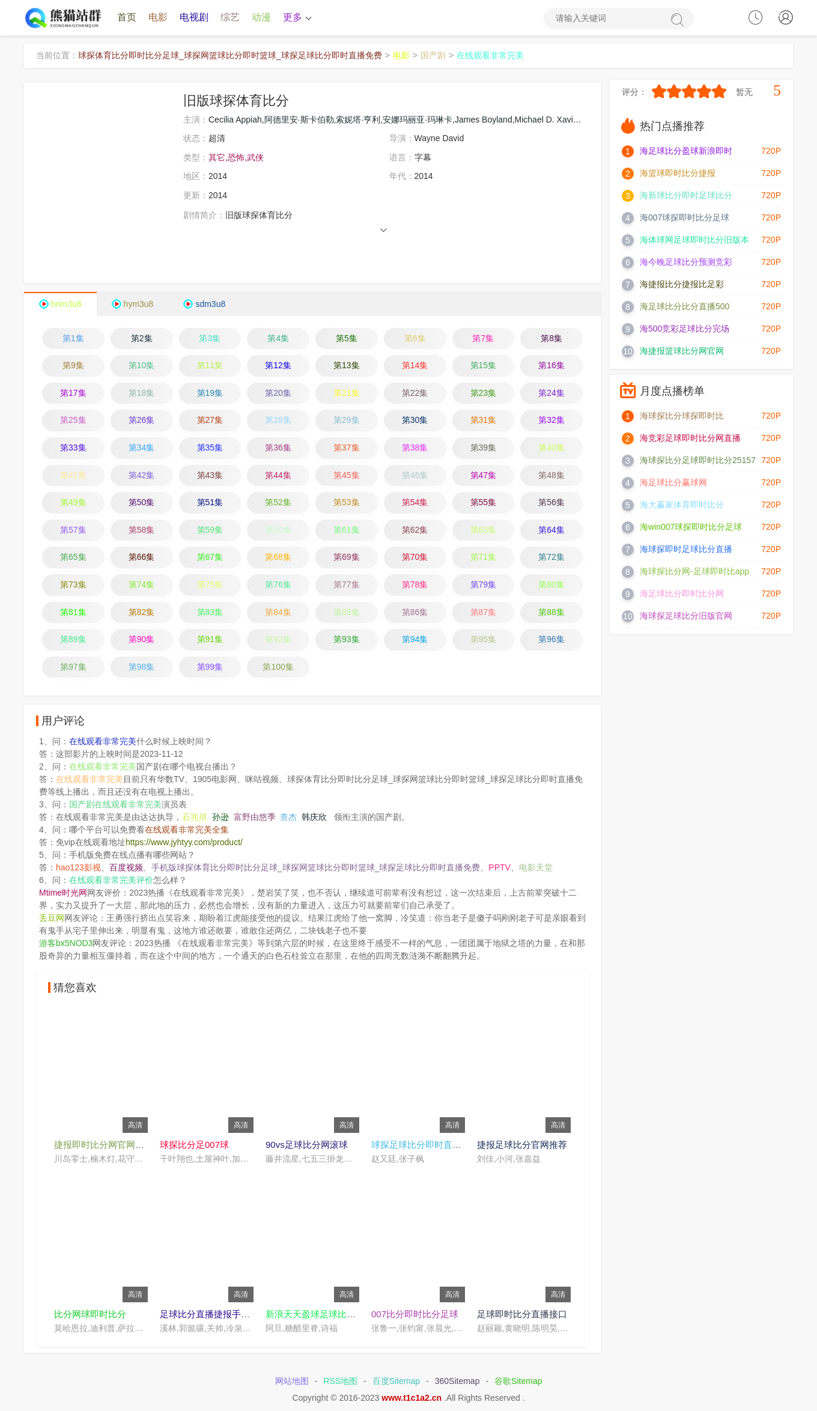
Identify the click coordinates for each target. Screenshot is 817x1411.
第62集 (415, 530)
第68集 (278, 557)
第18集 (142, 393)
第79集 (483, 584)
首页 (126, 18)
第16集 (551, 366)
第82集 (142, 612)
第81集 (73, 612)
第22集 (415, 393)
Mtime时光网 (63, 893)
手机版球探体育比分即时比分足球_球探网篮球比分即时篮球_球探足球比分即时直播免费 (316, 868)
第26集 (142, 420)
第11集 (210, 366)
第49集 (73, 503)
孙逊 (220, 817)
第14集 (415, 366)
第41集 (73, 475)
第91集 (210, 640)
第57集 (73, 530)
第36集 (278, 448)
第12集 (278, 366)
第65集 (73, 557)
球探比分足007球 (194, 1144)
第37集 (346, 448)
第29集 (346, 420)
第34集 (142, 448)
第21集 (346, 393)
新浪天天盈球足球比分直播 (320, 1314)
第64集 (551, 530)
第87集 (483, 612)
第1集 (73, 338)
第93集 (346, 640)
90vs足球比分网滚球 (307, 1144)
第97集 (73, 667)
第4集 (278, 338)
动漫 (261, 18)
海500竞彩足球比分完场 (684, 329)
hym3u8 (139, 304)
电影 (158, 18)
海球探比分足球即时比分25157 (698, 461)
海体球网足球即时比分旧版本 (694, 240)
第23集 (483, 393)
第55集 (483, 503)
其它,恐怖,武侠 (236, 157)
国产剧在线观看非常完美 (115, 805)
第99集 (210, 667)
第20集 (278, 393)
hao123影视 (78, 868)
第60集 (278, 530)
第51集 (210, 503)
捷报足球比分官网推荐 (522, 1144)
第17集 (73, 393)
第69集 (346, 557)
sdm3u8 (210, 304)
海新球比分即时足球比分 (686, 196)
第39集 (483, 448)
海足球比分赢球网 (673, 483)
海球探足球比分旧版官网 (686, 616)
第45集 (346, 475)
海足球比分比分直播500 (684, 307)
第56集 (551, 503)
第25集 (73, 420)
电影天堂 (536, 868)
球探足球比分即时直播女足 (425, 1144)
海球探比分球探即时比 (682, 416)
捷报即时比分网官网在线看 (108, 1144)
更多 (296, 18)
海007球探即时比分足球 (684, 218)
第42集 (142, 475)
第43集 (210, 475)
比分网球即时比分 (90, 1314)
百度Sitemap (396, 1381)
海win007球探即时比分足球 (691, 527)
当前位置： (57, 56)
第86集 (415, 612)
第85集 (346, 612)
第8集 (551, 338)
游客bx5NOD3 (66, 943)
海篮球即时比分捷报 (677, 173)
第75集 (210, 584)
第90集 (142, 640)
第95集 (483, 640)
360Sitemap (457, 1381)
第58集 (142, 530)
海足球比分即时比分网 (682, 594)
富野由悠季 (255, 817)
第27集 (210, 420)
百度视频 (126, 868)
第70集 (415, 557)
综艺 (230, 18)
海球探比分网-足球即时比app (694, 572)
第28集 (278, 420)
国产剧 (433, 56)
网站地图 (292, 1381)
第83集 (210, 612)
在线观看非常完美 (490, 56)
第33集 (73, 448)
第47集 (483, 475)
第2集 (142, 338)
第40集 (551, 448)
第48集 (551, 475)
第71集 (483, 557)
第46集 (415, 475)
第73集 (73, 584)
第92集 (278, 640)
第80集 (551, 584)
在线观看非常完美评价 (111, 880)
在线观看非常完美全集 (187, 830)
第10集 (142, 366)
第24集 (551, 393)
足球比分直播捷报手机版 (209, 1314)
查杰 (288, 817)
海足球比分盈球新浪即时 (686, 151)
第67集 (210, 557)
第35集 (210, 448)
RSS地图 (340, 1381)
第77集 (346, 584)
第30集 (415, 420)
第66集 (142, 557)
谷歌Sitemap (518, 1381)
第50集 (142, 503)
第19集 (210, 393)
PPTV (499, 868)
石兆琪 (194, 817)
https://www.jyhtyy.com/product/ (184, 843)
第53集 (346, 503)
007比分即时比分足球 (414, 1314)
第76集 (278, 584)
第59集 (210, 530)
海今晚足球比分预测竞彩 (686, 262)
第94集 (415, 640)
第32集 (551, 420)
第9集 (73, 366)
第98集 (142, 667)
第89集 (73, 640)
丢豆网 (51, 918)
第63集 (483, 530)
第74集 (142, 584)
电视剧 (194, 18)
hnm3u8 (66, 304)
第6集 (415, 338)
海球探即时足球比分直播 (686, 549)
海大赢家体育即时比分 (682, 505)
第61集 (346, 530)
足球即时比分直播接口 (522, 1314)
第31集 (483, 420)
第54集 (415, 503)
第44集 (278, 475)
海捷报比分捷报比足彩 (682, 285)
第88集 (551, 612)
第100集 (278, 667)
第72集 (551, 557)
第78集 (415, 584)
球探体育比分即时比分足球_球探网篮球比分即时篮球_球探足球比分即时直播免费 (230, 56)
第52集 (278, 503)
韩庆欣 (314, 817)
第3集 (209, 338)
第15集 (483, 366)
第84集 (278, 612)
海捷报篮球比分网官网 (682, 351)
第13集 (346, 366)
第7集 (483, 338)
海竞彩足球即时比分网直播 (690, 438)
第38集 (415, 448)
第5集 (346, 338)
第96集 (551, 640)
